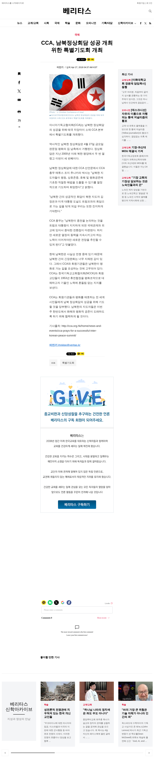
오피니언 (91, 23)
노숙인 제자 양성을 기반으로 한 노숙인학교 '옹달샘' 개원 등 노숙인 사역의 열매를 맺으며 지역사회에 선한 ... (135, 195)
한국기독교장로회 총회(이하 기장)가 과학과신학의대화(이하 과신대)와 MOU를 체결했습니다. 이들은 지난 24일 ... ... (135, 163)
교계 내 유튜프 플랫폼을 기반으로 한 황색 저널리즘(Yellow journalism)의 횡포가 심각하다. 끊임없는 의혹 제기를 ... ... (135, 133)
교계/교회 (33, 23)
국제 (57, 23)
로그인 (149, 3)
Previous (5, 753)
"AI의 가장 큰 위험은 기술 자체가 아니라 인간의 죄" (135, 713)
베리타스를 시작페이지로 (13, 3)
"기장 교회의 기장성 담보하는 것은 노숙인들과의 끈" (135, 181)
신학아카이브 (125, 23)
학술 (67, 23)
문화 (78, 23)
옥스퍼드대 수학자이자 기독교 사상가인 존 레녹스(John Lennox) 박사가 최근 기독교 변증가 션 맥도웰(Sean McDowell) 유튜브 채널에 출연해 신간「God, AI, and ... (135, 732)
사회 (46, 23)
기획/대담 (107, 23)
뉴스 (19, 23)
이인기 (60, 67)
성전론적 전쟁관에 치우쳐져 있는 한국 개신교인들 (57, 713)
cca (53, 363)
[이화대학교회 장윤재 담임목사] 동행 (134, 83)
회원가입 (141, 3)
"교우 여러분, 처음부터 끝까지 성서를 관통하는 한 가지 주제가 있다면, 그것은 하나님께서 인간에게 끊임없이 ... (135, 97)
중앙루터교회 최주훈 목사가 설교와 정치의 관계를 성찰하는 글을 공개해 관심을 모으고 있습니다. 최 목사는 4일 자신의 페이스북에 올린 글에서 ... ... (96, 728)
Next (149, 753)
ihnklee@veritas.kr (69, 345)
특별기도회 (68, 363)
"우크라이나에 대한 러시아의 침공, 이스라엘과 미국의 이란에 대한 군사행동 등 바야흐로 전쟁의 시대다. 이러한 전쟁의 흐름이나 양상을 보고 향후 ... (57, 732)
